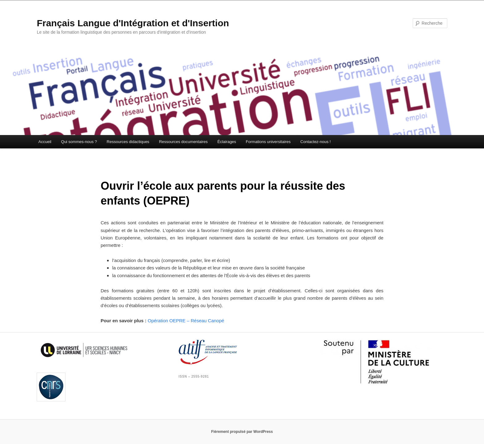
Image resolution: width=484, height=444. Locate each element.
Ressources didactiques (128, 141)
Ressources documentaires (183, 141)
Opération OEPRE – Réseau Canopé (186, 320)
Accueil (44, 141)
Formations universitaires (268, 141)
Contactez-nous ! (315, 141)
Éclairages (226, 141)
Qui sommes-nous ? (79, 141)
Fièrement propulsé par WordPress (242, 431)
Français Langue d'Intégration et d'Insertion (133, 23)
